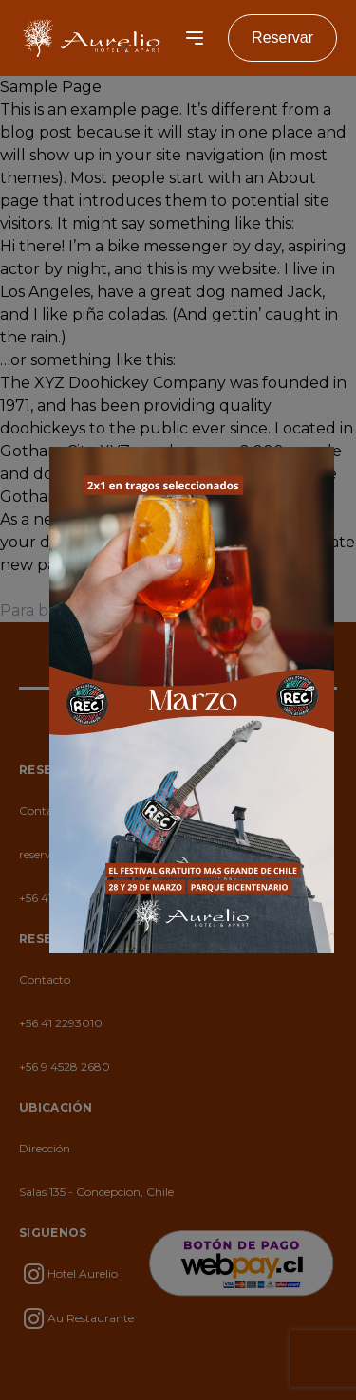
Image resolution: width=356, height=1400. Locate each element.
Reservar (282, 37)
